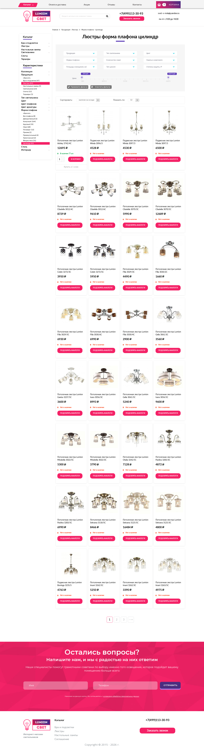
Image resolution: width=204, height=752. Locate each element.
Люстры (59, 731)
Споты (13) (27, 91)
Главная (55, 30)
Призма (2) (27, 132)
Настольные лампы (31, 50)
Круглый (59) (28, 124)
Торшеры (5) (28, 94)
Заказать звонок (131, 18)
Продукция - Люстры (69, 30)
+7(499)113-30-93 (131, 13)
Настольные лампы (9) (32, 86)
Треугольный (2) (29, 138)
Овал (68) (27, 127)
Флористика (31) (29, 140)
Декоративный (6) (30, 119)
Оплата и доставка (57, 5)
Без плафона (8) (29, 116)
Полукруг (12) (28, 130)
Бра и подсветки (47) (31, 80)
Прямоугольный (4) (30, 135)
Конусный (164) (29, 121)
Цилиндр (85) (28, 143)
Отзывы (111, 5)
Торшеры (25, 59)
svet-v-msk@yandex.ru (168, 13)
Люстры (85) (28, 83)
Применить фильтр (79, 87)
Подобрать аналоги (102, 159)
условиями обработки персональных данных (121, 696)
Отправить (170, 685)
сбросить (26, 78)
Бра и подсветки (64, 727)
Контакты (137, 5)
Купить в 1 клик (71, 167)
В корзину (76, 159)
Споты (24, 56)
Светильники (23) (30, 89)
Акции (87, 5)
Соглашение (62, 739)
